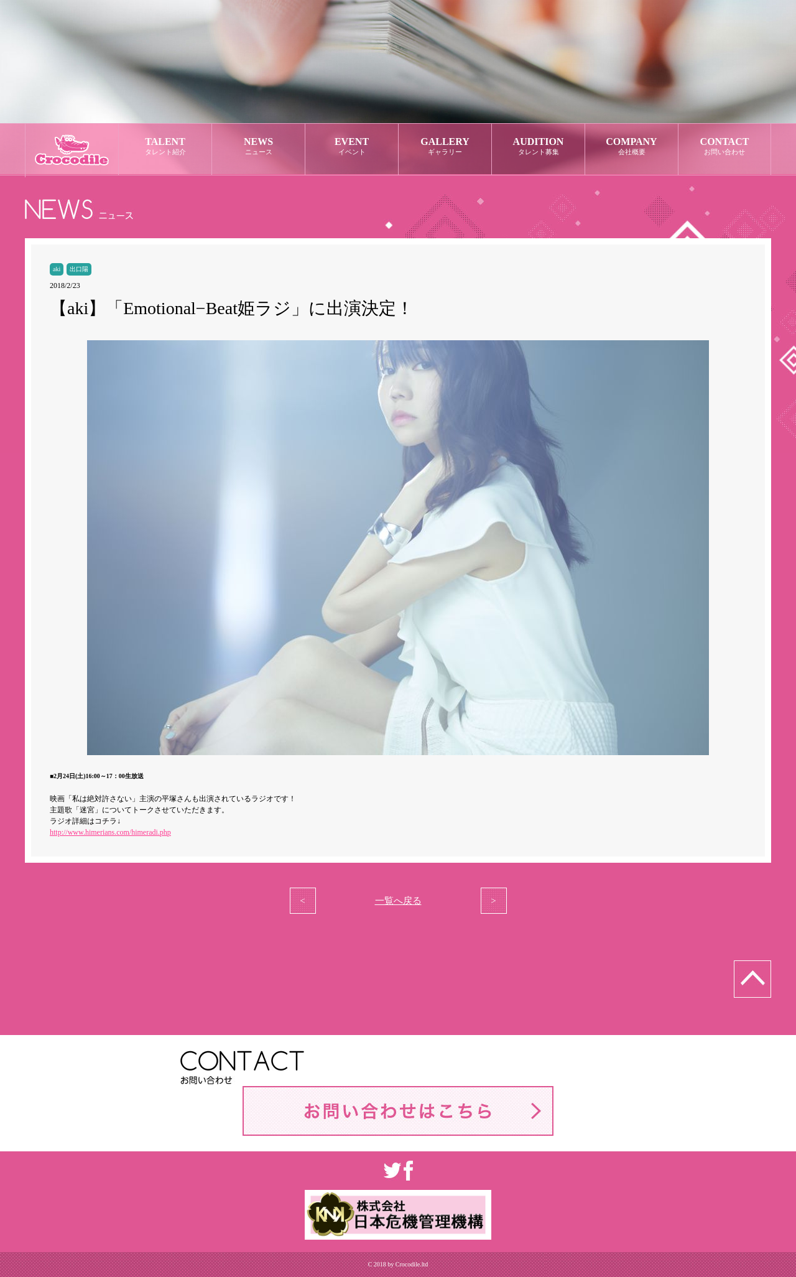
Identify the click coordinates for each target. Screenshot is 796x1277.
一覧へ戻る (398, 901)
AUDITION (538, 146)
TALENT (165, 146)
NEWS (258, 146)
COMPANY (631, 146)
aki (56, 269)
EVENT (351, 146)
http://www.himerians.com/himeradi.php (110, 832)
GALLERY (445, 146)
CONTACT (724, 146)
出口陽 (79, 269)
